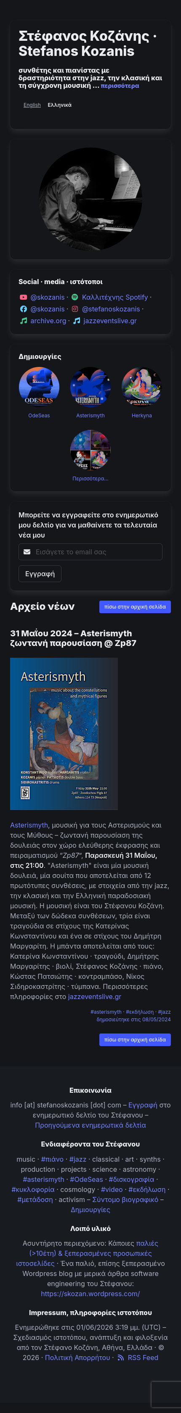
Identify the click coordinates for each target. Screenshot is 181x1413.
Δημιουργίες (90, 1209)
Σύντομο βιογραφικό (125, 1199)
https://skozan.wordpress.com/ (90, 1293)
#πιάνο (52, 1159)
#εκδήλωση (140, 1012)
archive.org (49, 320)
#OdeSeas (86, 1179)
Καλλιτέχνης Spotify (115, 297)
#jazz (164, 1012)
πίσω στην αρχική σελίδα (135, 607)
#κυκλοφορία (32, 1189)
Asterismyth (29, 825)
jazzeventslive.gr (110, 320)
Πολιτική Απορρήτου (77, 1357)
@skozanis (48, 297)
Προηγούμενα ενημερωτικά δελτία (90, 1125)
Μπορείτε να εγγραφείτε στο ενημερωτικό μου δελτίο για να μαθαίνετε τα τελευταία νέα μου (88, 525)
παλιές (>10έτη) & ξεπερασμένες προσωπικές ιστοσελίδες (87, 1253)
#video (112, 1189)
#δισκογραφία (131, 1179)
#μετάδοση (35, 1199)
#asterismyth (106, 1012)
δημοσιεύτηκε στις (133, 1019)
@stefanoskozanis (111, 309)
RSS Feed (137, 1357)
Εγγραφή (142, 1105)
